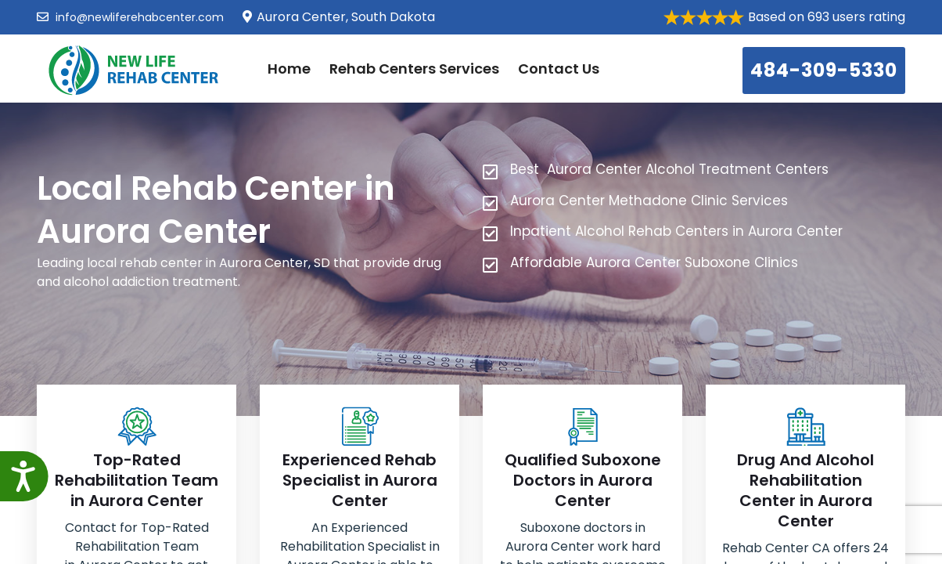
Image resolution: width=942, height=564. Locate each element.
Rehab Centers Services (414, 68)
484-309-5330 (823, 70)
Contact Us (558, 68)
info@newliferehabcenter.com (130, 17)
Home (289, 68)
